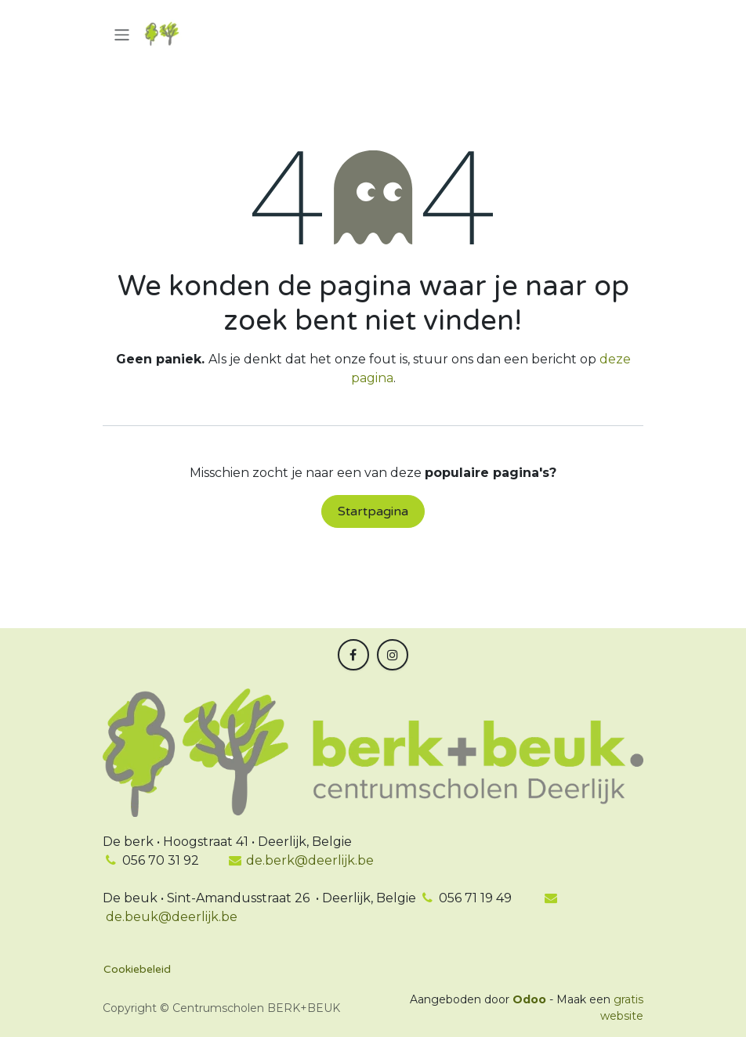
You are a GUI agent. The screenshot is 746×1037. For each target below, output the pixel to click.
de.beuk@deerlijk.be (170, 916)
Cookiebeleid (137, 969)
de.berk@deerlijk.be (301, 860)
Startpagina (373, 511)
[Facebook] (353, 654)
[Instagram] (392, 654)
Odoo (530, 999)
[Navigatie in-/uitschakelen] (122, 34)
